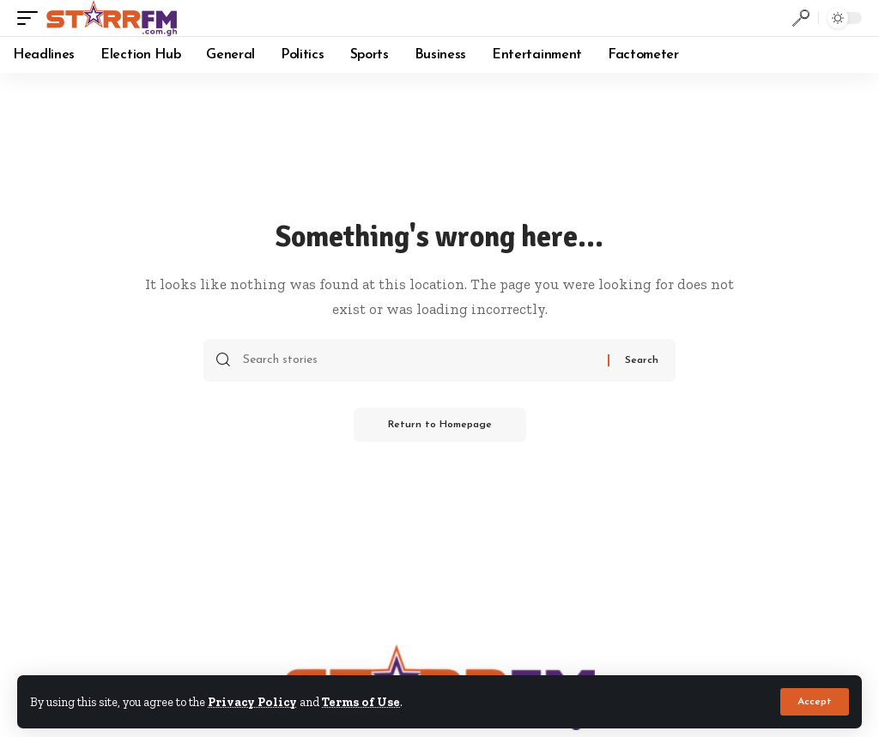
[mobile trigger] (31, 18)
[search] (801, 18)
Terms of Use (361, 702)
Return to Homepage (440, 425)
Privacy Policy (252, 702)
